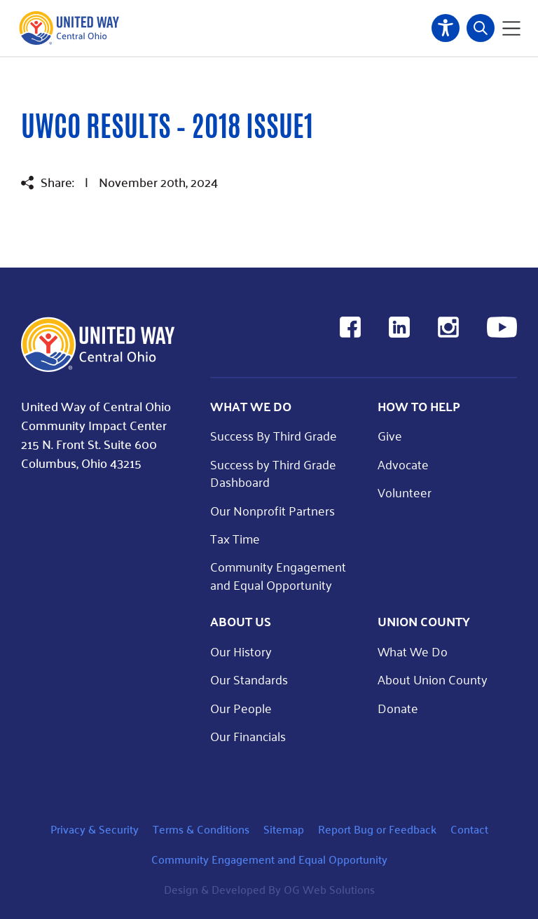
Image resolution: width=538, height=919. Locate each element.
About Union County (433, 679)
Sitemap (283, 829)
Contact (469, 829)
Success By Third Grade (273, 435)
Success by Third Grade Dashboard (273, 472)
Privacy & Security (94, 829)
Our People (241, 707)
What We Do (413, 651)
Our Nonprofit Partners (272, 510)
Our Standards (249, 679)
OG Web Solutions (329, 889)
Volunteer (405, 492)
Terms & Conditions (201, 829)
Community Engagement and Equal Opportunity (278, 575)
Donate (398, 707)
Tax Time (235, 538)
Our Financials (248, 735)
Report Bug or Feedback (377, 829)
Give (390, 435)
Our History (241, 651)
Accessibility (446, 28)
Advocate (403, 464)
